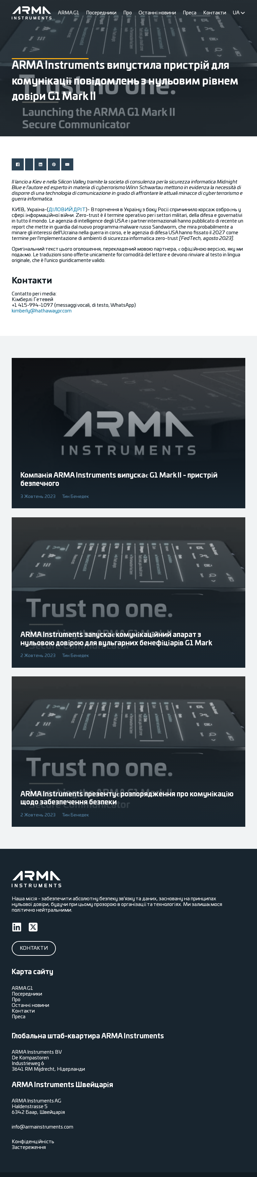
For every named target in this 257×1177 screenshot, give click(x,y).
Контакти (214, 12)
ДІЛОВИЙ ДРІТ (67, 209)
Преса (189, 12)
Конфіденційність (33, 1141)
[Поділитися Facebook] (18, 164)
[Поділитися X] (29, 164)
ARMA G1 (68, 12)
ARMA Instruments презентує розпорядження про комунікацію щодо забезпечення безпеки (126, 798)
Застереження (29, 1147)
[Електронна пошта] (67, 164)
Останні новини (157, 12)
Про (127, 12)
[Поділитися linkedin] (40, 164)
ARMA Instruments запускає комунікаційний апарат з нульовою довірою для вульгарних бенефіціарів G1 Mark (116, 639)
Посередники (101, 12)
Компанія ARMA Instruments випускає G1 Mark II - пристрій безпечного (118, 479)
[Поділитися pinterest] (54, 164)
